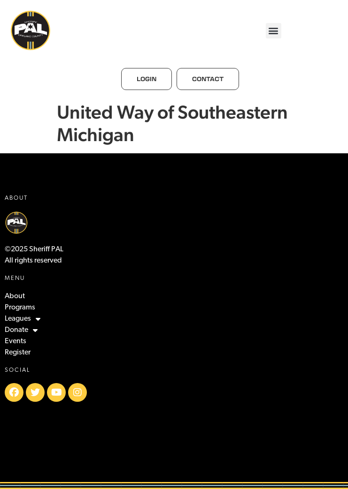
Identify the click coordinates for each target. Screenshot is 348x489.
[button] (273, 30)
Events (15, 341)
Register (18, 352)
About (15, 296)
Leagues (22, 318)
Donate (21, 330)
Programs (20, 307)
